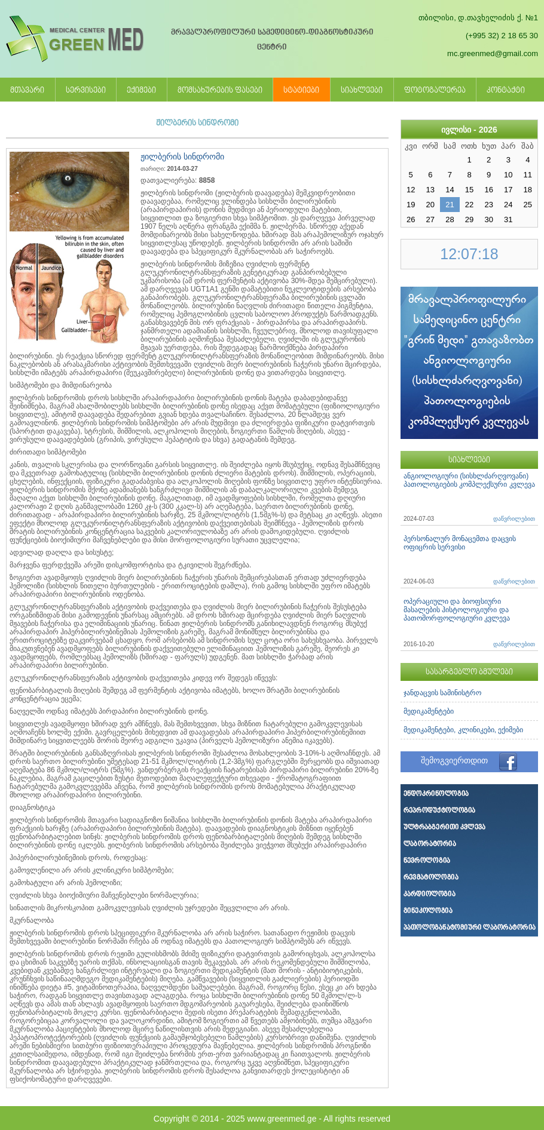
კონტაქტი (506, 91)
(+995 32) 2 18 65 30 (502, 35)
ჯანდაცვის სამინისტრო (442, 693)
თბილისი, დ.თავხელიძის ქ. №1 (478, 17)
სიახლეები (362, 91)
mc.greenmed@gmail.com (492, 53)
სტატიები (301, 91)
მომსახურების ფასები (220, 91)
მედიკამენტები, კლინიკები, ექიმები (463, 730)
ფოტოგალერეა (435, 91)
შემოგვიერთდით (454, 760)
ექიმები (141, 91)
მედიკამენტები (429, 711)
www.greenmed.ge (281, 1118)
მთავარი (27, 91)
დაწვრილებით (514, 518)
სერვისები (86, 91)
